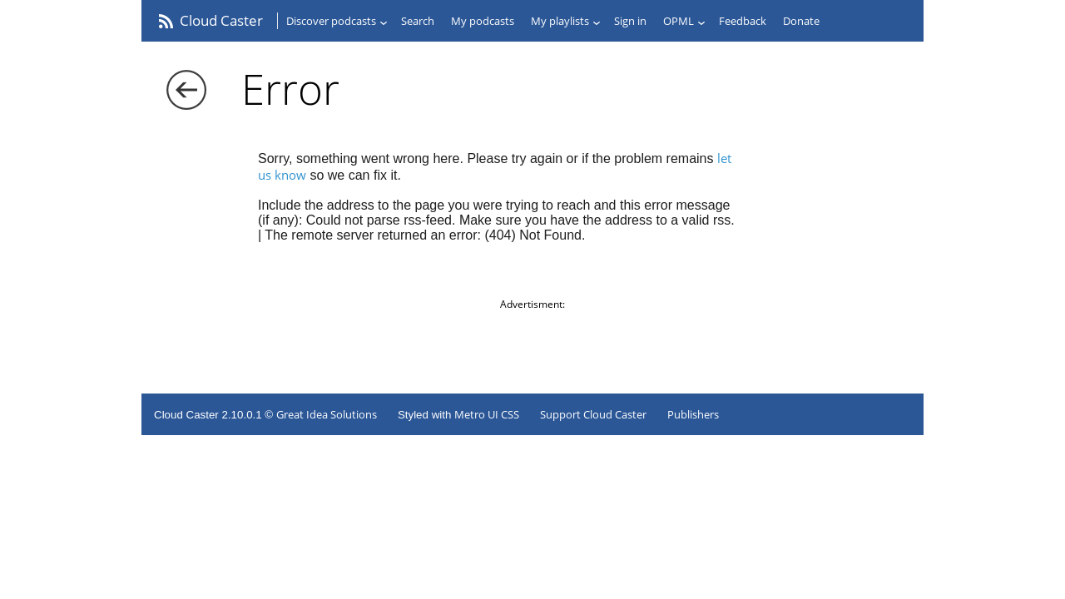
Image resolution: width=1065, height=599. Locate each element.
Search (417, 20)
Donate (801, 20)
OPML (678, 20)
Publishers (693, 414)
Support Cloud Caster (593, 414)
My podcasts (482, 20)
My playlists (560, 20)
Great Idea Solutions (326, 414)
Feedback (742, 20)
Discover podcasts (331, 20)
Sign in (630, 20)
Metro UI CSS (486, 414)
